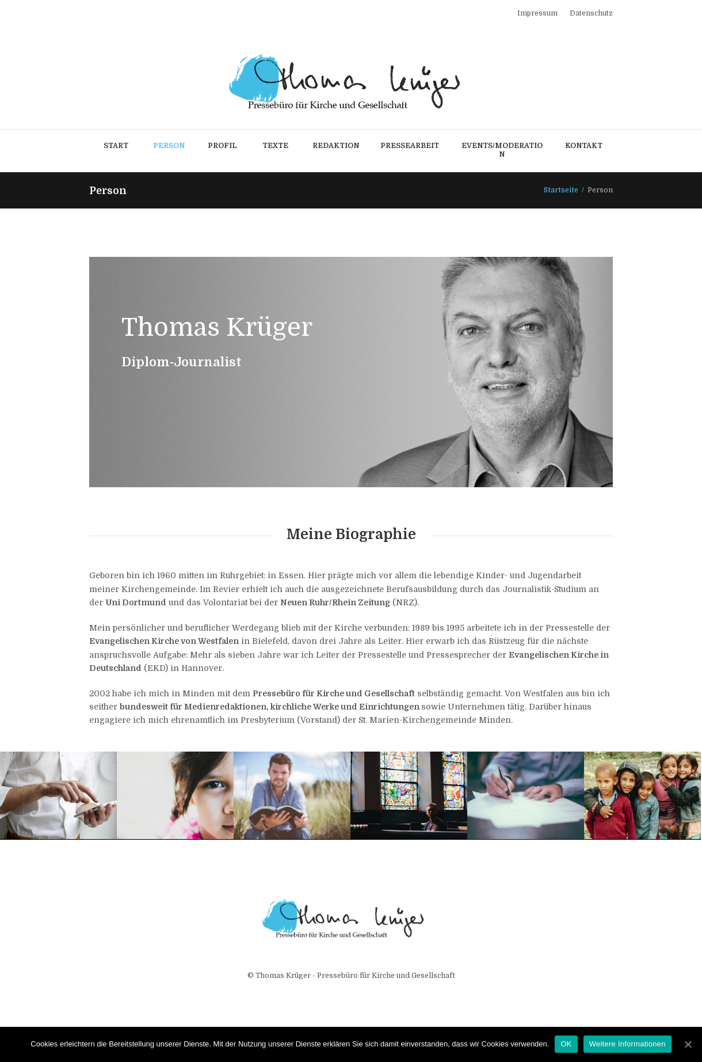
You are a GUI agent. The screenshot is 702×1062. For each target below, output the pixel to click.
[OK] (687, 1044)
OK (565, 1044)
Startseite (561, 190)
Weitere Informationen (627, 1044)
